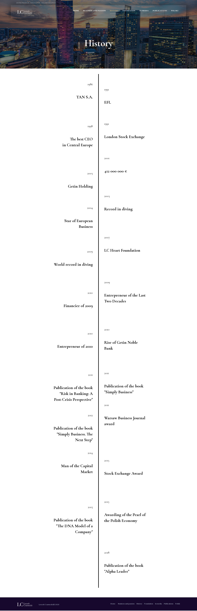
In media (144, 11)
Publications (160, 11)
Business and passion (94, 11)
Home (76, 11)
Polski (174, 11)
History (114, 11)
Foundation (129, 11)
